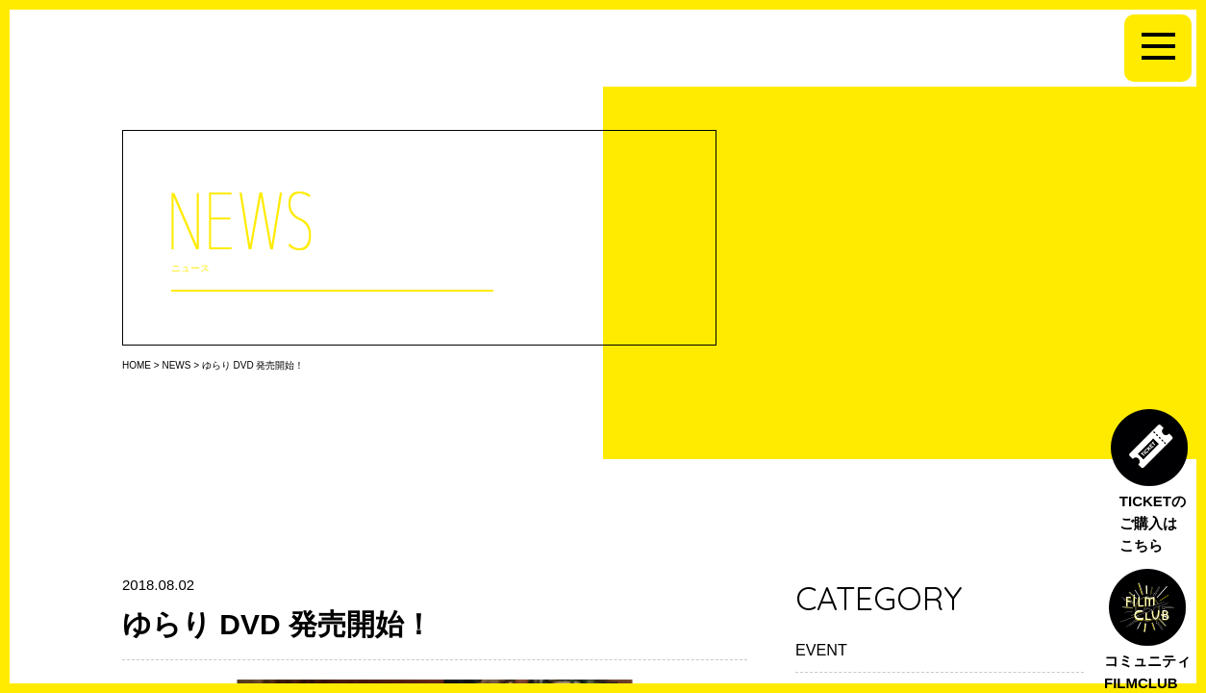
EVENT (821, 649)
